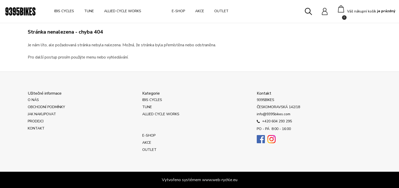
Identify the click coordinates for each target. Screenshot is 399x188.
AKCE (199, 11)
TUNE (89, 11)
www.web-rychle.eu (219, 180)
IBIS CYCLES (64, 11)
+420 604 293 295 (274, 121)
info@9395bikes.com (273, 114)
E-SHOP (178, 11)
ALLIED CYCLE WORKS (122, 11)
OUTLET (221, 11)
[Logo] (20, 11)
